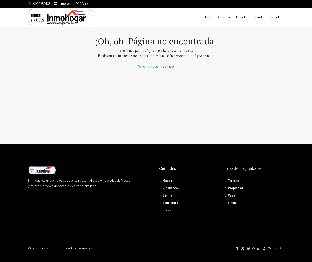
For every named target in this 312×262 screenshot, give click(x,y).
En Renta (258, 17)
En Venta (241, 17)
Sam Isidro (170, 203)
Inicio (208, 17)
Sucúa (166, 210)
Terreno (233, 180)
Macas (167, 180)
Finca (232, 203)
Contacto (275, 17)
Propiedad (235, 188)
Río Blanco (170, 188)
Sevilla (167, 195)
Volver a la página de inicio (156, 66)
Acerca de (224, 17)
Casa (231, 195)
